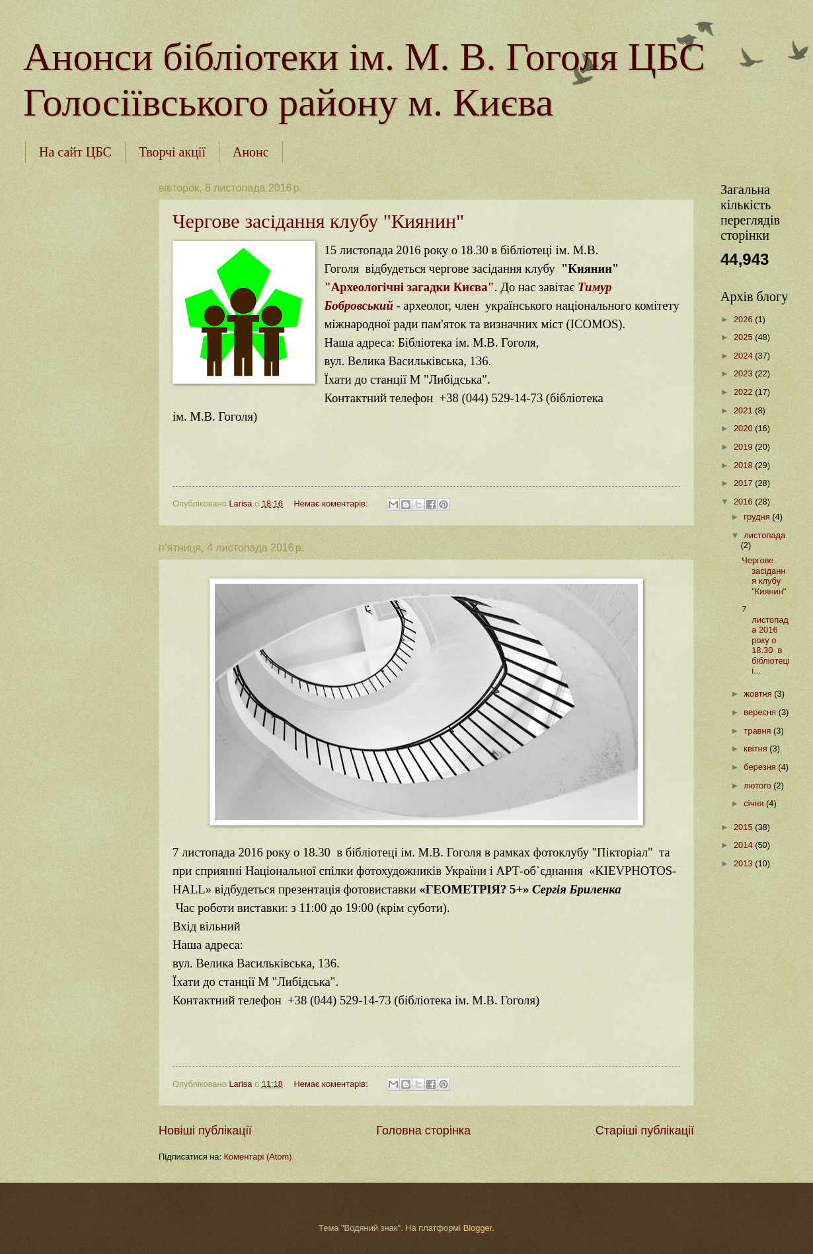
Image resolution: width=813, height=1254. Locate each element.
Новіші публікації (205, 1130)
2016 (744, 501)
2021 (744, 410)
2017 (744, 483)
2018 (744, 465)
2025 (744, 337)
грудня (758, 517)
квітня (756, 748)
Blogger (477, 1228)
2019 (744, 447)
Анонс (251, 152)
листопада (764, 535)
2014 (744, 845)
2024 (744, 356)
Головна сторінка (423, 1130)
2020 (744, 428)
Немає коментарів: (331, 503)
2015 (744, 827)
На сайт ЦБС (75, 152)
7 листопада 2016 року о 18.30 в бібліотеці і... (765, 640)
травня (758, 731)
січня (755, 803)
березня (761, 767)
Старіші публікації (645, 1130)
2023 (744, 373)
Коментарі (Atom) (258, 1157)
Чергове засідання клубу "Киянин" (318, 221)
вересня (761, 712)
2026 (744, 319)
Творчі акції (172, 152)
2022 (744, 392)
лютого (758, 785)
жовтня (759, 694)
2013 (744, 863)
